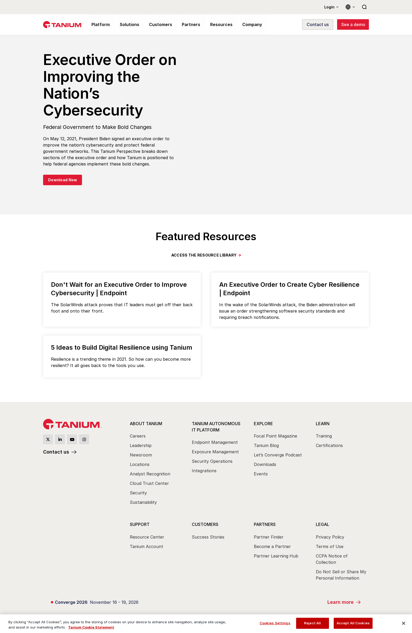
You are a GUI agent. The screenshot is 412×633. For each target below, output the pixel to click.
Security (138, 493)
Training (324, 436)
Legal (322, 524)
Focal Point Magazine (275, 436)
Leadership (141, 445)
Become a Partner (272, 546)
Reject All (312, 623)
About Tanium (146, 423)
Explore (263, 423)
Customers (205, 524)
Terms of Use (329, 546)
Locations (140, 464)
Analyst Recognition (150, 474)
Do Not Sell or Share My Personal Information (341, 575)
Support (140, 524)
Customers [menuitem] (158, 24)
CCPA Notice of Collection (332, 559)
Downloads (265, 464)
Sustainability (143, 502)
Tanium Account (146, 546)
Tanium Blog (266, 445)
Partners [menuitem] (187, 24)
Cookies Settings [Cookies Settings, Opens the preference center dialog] (275, 623)
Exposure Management (215, 452)
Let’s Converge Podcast (278, 455)
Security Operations (212, 461)
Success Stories (208, 537)
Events (261, 474)
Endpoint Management (215, 442)
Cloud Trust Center (149, 483)
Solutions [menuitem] (128, 24)
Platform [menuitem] (100, 24)
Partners (265, 524)
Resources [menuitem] (215, 24)
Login (329, 7)
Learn (322, 423)
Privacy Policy (330, 537)
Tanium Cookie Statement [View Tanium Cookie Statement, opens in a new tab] (91, 627)
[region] (206, 623)
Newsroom (141, 455)
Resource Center (147, 537)
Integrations (204, 471)
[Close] (403, 623)
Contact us (56, 452)
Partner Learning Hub (276, 556)
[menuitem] (156, 463)
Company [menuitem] (245, 24)
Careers (138, 436)
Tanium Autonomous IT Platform (216, 427)
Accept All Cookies (353, 623)
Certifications (329, 445)
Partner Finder (269, 537)
